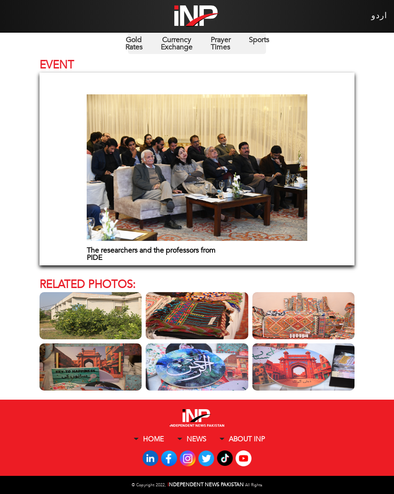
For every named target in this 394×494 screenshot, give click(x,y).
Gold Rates (134, 43)
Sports (259, 40)
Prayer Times (221, 43)
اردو (379, 15)
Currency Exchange (176, 43)
